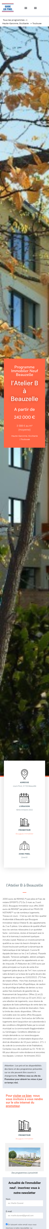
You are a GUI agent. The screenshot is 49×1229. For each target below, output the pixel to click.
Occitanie (24, 23)
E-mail (9, 1211)
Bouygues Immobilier (24, 834)
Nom (8, 1199)
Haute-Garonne (10, 23)
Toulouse (36, 23)
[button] (26, 8)
